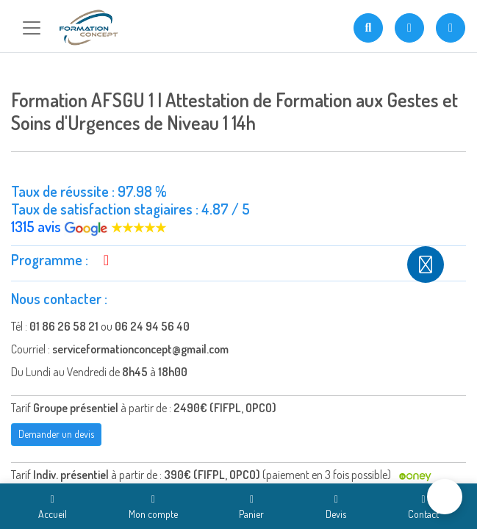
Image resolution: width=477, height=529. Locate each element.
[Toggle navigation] (31, 28)
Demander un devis (56, 434)
